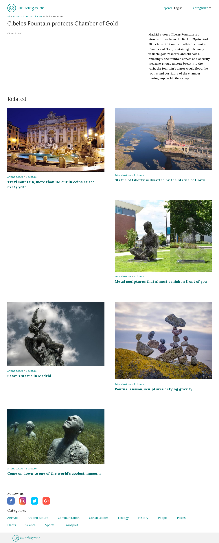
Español (167, 8)
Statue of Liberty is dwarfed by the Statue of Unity (160, 180)
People (163, 518)
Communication (69, 518)
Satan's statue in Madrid (29, 376)
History (143, 518)
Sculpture (36, 16)
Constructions (98, 518)
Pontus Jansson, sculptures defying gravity (153, 389)
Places (181, 518)
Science (30, 525)
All (8, 16)
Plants (11, 525)
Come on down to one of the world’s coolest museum (54, 473)
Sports (49, 525)
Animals (12, 518)
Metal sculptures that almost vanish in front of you (161, 281)
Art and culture (20, 16)
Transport (71, 525)
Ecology (123, 518)
